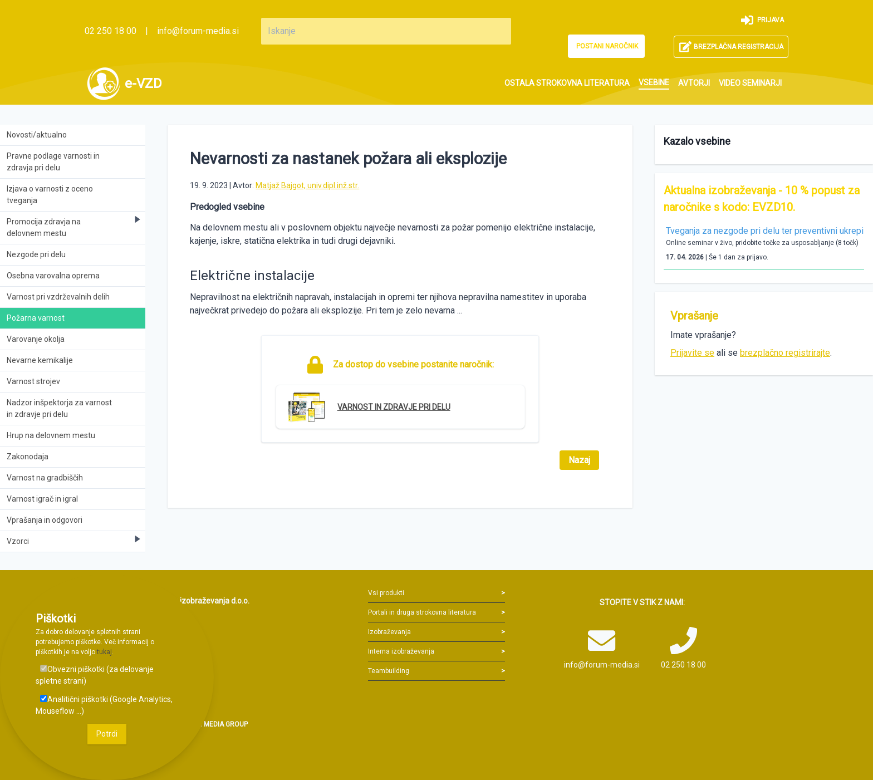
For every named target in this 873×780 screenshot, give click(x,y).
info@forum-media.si (198, 31)
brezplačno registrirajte (785, 352)
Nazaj (579, 460)
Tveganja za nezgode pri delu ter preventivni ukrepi (765, 230)
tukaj (104, 652)
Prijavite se (692, 352)
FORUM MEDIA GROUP (213, 724)
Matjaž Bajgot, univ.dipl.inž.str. (307, 185)
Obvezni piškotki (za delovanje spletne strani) (95, 675)
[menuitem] (567, 83)
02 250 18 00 (110, 31)
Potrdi (106, 733)
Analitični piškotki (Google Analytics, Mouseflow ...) (104, 705)
